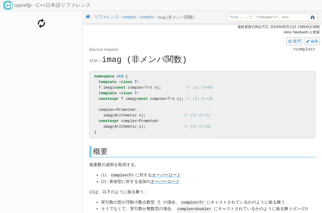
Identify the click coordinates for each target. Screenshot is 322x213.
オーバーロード (166, 175)
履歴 (294, 41)
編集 (312, 41)
